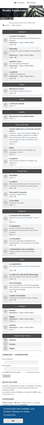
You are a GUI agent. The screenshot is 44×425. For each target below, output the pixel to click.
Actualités (13, 175)
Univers (12, 310)
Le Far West (14, 201)
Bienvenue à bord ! (17, 89)
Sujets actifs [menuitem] (39, 7)
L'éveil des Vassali (16, 104)
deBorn (31, 42)
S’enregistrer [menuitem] (19, 3)
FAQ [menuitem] (1, 18)
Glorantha (13, 49)
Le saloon (13, 182)
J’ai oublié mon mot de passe (11, 372)
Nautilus (22, 84)
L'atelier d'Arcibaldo (17, 296)
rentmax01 (23, 405)
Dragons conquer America (22, 336)
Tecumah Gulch (22, 171)
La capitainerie (15, 264)
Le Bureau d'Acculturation (19, 215)
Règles (12, 317)
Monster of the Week (22, 125)
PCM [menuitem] (11, 18)
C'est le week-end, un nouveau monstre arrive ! (25, 130)
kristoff (26, 42)
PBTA (11, 148)
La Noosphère (15, 239)
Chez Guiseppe (15, 283)
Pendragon (22, 306)
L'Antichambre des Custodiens (21, 249)
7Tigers (21, 42)
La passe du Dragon (17, 36)
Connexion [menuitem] (31, 3)
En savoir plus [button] (10, 415)
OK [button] (13, 421)
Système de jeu (15, 61)
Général (12, 325)
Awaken (21, 99)
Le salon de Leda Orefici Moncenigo (23, 275)
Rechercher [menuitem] (6, 18)
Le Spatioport (14, 226)
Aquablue (22, 112)
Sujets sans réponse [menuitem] (32, 7)
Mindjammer (22, 211)
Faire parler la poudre (18, 192)
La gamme (13, 72)
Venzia (22, 260)
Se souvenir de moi (33, 372)
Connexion (7, 355)
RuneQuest (22, 32)
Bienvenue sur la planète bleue (21, 116)
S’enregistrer (21, 355)
